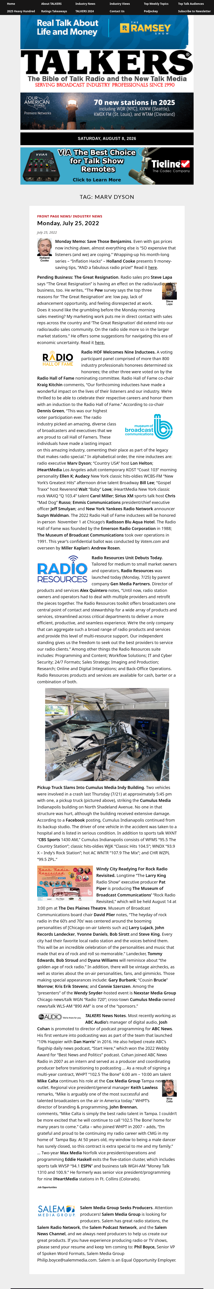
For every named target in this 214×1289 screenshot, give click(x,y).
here (152, 267)
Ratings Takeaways (54, 11)
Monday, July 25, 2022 (68, 223)
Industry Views (120, 4)
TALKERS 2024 (84, 11)
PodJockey (151, 11)
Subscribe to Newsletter (194, 11)
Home (11, 4)
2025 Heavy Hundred (21, 11)
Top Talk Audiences (191, 4)
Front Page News (54, 216)
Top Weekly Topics (156, 4)
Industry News (85, 4)
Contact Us (117, 11)
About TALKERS (51, 4)
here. (100, 342)
